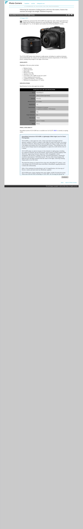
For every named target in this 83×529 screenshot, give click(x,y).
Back (62, 182)
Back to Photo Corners (71, 182)
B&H (55, 130)
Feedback (64, 177)
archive (33, 3)
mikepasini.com (41, 3)
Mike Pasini (66, 186)
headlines (26, 3)
